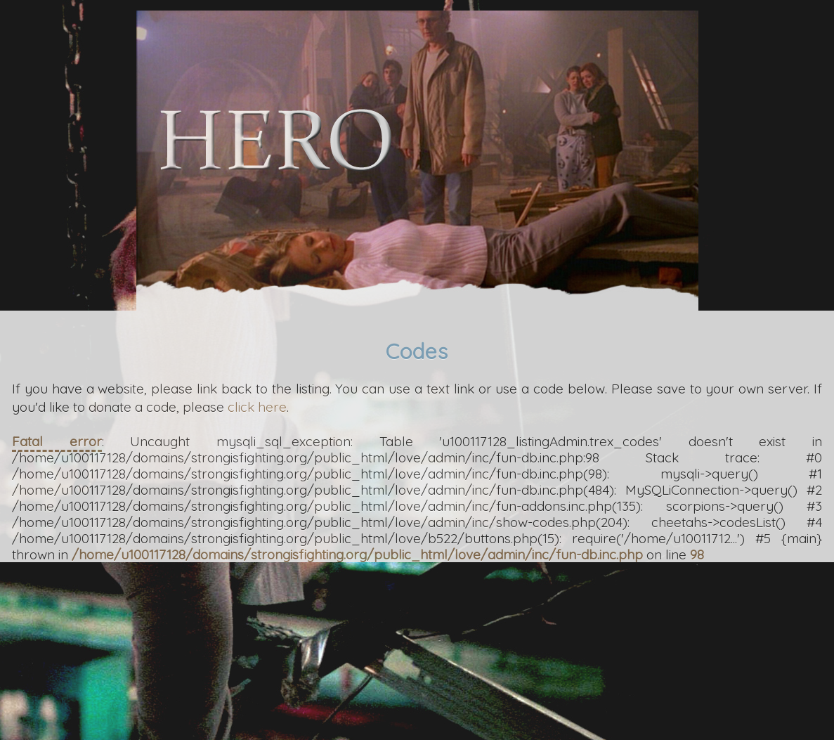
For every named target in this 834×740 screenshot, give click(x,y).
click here (257, 406)
